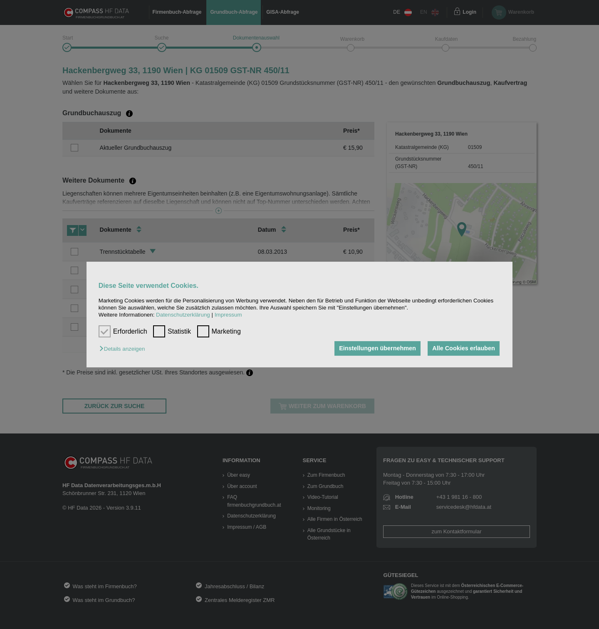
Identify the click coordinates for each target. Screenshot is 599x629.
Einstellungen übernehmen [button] (377, 348)
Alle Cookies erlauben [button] (463, 348)
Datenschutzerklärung (183, 315)
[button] (124, 349)
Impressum (228, 315)
